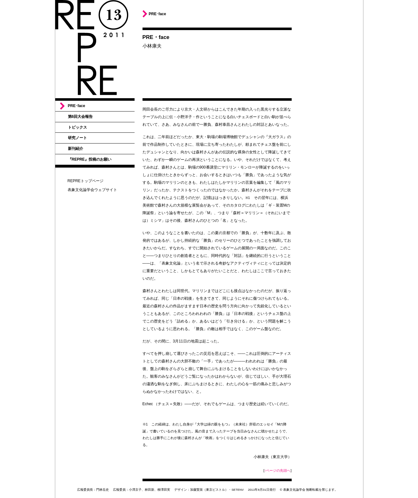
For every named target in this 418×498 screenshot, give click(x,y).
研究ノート (77, 138)
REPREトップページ (85, 181)
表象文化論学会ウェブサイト (92, 190)
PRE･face (76, 106)
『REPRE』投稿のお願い (89, 159)
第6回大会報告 (80, 116)
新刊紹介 (75, 148)
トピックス (77, 127)
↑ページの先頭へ (277, 470)
